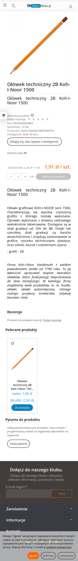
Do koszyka (22, 408)
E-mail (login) (15, 487)
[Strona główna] (39, 5)
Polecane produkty (21, 329)
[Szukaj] (13, 5)
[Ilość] (18, 176)
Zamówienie (39, 509)
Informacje (39, 520)
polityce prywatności (59, 547)
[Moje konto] (70, 6)
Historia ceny (16, 153)
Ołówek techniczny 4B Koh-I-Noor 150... (22, 385)
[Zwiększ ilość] (11, 176)
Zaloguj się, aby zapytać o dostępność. (34, 141)
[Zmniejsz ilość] (25, 176)
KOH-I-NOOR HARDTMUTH (37, 130)
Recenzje (14, 312)
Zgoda (33, 555)
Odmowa (48, 555)
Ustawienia (66, 555)
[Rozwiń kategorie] (5, 5)
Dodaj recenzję (52, 320)
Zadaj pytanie (18, 444)
